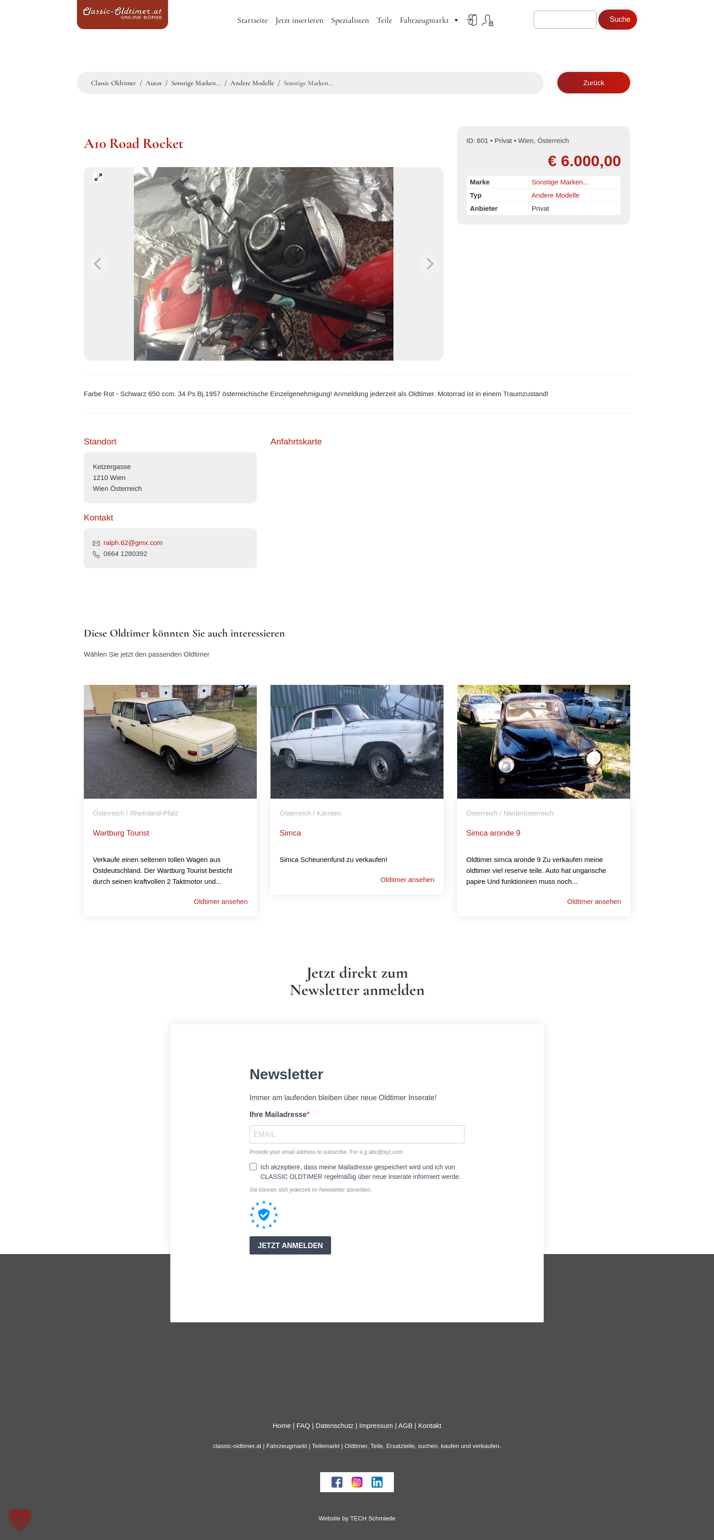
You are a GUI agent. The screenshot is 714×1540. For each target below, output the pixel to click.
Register (488, 20)
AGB (405, 1425)
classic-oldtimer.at (237, 1446)
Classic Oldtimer (113, 83)
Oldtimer (356, 1446)
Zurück (593, 83)
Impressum (376, 1425)
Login (472, 20)
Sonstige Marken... (560, 182)
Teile (384, 20)
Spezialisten (350, 20)
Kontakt (429, 1425)
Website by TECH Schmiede (357, 1518)
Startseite (252, 20)
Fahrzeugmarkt (430, 20)
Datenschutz (334, 1425)
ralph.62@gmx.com (133, 542)
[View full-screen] (98, 177)
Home (282, 1425)
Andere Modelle (556, 195)
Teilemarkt (326, 1446)
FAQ (303, 1425)
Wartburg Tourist (121, 833)
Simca (290, 833)
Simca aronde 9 (493, 833)
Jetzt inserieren (299, 20)
